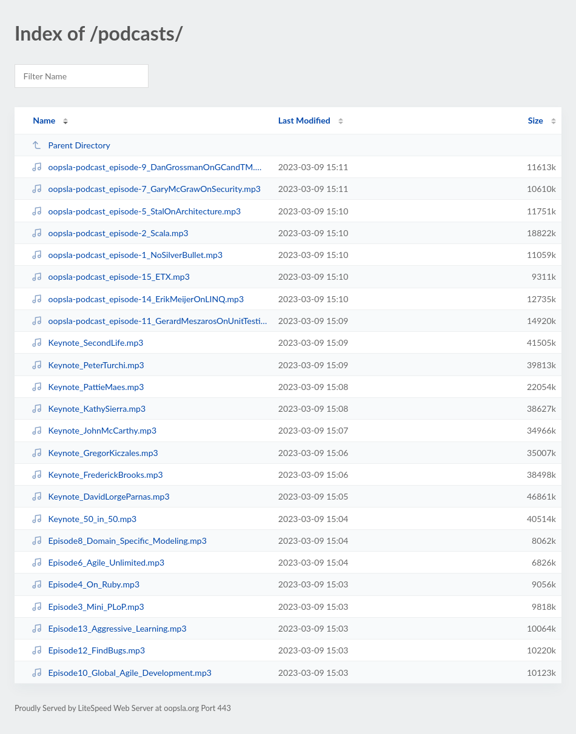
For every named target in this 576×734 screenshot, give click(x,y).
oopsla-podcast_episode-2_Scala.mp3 (110, 233)
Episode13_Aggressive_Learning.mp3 (109, 628)
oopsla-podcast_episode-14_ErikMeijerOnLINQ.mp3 (138, 299)
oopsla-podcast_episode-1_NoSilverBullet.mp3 (127, 255)
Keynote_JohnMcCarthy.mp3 (94, 430)
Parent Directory (71, 145)
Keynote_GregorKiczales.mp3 (95, 453)
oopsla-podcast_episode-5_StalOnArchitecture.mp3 (136, 211)
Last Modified (304, 120)
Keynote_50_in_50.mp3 (84, 519)
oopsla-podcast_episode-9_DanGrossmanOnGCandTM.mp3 (149, 167)
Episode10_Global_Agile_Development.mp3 (122, 672)
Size (535, 120)
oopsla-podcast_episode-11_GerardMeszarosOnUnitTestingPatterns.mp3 (149, 321)
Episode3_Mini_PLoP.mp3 (88, 606)
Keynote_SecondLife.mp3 (87, 342)
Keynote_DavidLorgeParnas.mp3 (101, 496)
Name (44, 120)
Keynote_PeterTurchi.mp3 (88, 365)
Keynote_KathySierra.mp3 (89, 408)
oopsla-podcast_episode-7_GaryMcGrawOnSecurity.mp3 (146, 188)
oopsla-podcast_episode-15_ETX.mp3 (111, 276)
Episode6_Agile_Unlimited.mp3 (98, 562)
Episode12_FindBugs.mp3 (88, 650)
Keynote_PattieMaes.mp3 (88, 387)
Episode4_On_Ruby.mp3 (85, 584)
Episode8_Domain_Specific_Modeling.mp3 (119, 540)
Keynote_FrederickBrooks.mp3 (97, 474)
